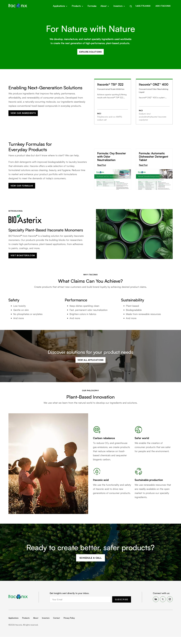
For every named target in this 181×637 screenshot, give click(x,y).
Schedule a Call (90, 558)
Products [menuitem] (26, 618)
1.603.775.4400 (142, 6)
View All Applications (91, 360)
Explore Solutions (90, 52)
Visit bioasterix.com (23, 255)
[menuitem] (156, 599)
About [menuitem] (35, 618)
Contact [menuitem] (56, 618)
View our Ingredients (23, 113)
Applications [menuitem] (13, 618)
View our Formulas (22, 186)
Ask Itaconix (163, 6)
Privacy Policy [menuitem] (69, 618)
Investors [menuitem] (46, 618)
